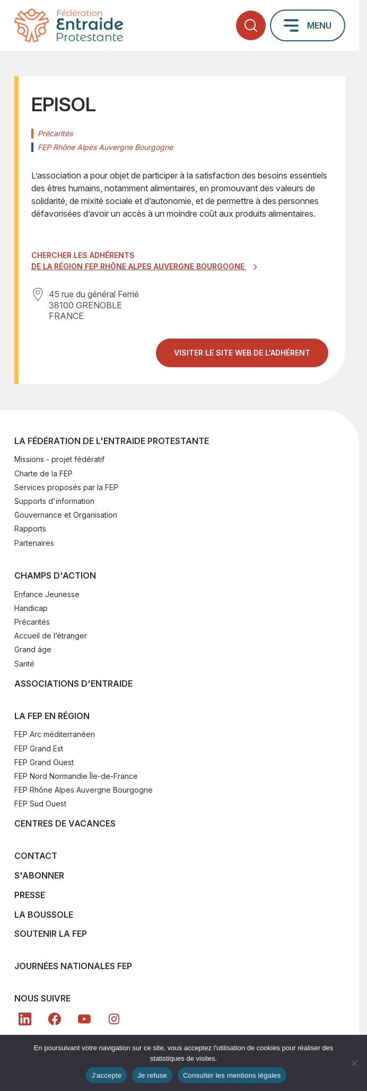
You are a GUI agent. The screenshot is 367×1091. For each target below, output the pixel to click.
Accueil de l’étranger (50, 635)
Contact (35, 855)
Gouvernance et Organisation (65, 514)
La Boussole (43, 914)
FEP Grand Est (38, 748)
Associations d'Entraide (73, 683)
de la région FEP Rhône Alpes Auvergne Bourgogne (139, 266)
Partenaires (34, 542)
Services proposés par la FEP (66, 487)
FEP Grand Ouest (44, 762)
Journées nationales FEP (73, 966)
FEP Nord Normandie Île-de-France (76, 775)
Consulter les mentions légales (232, 1075)
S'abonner (39, 875)
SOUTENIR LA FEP (50, 933)
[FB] (54, 1019)
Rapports (30, 528)
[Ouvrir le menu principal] (307, 25)
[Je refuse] (353, 1063)
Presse (29, 895)
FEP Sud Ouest (40, 803)
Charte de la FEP (43, 473)
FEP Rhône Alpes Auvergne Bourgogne (83, 789)
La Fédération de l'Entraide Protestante (111, 441)
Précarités (32, 621)
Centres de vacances (65, 823)
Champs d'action (55, 575)
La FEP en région (52, 716)
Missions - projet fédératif (59, 459)
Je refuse (152, 1075)
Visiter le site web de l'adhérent (251, 357)
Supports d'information (54, 500)
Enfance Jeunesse (47, 594)
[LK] (25, 1019)
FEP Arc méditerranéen (54, 734)
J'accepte (106, 1075)
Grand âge (32, 649)
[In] (114, 1019)
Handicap (31, 608)
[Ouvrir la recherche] (251, 25)
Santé (24, 663)
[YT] (84, 1019)
